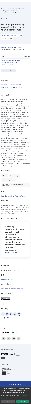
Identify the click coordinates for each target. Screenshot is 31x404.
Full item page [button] (9, 318)
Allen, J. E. (18, 84)
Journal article (16, 35)
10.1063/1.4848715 (7, 279)
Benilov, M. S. (19, 87)
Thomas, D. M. (7, 87)
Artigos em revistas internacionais (11, 11)
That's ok (22, 401)
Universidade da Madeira (16, 9)
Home (3, 9)
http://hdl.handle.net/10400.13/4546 (11, 47)
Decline (8, 401)
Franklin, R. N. (7, 84)
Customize (4, 398)
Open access (8, 38)
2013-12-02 (5, 35)
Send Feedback (8, 71)
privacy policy (23, 395)
